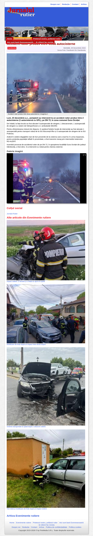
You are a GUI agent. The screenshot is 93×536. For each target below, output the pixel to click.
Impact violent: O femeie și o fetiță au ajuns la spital (26, 281)
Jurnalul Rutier (12, 214)
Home (9, 39)
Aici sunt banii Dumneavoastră (20, 42)
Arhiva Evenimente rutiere (23, 515)
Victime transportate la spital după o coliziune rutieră (26, 427)
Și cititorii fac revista (44, 42)
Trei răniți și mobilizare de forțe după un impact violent (27, 509)
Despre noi (55, 4)
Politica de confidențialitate (56, 527)
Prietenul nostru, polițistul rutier (46, 39)
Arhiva (84, 4)
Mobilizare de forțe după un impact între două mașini (26, 344)
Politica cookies (75, 527)
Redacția (66, 4)
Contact (75, 4)
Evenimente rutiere (23, 39)
